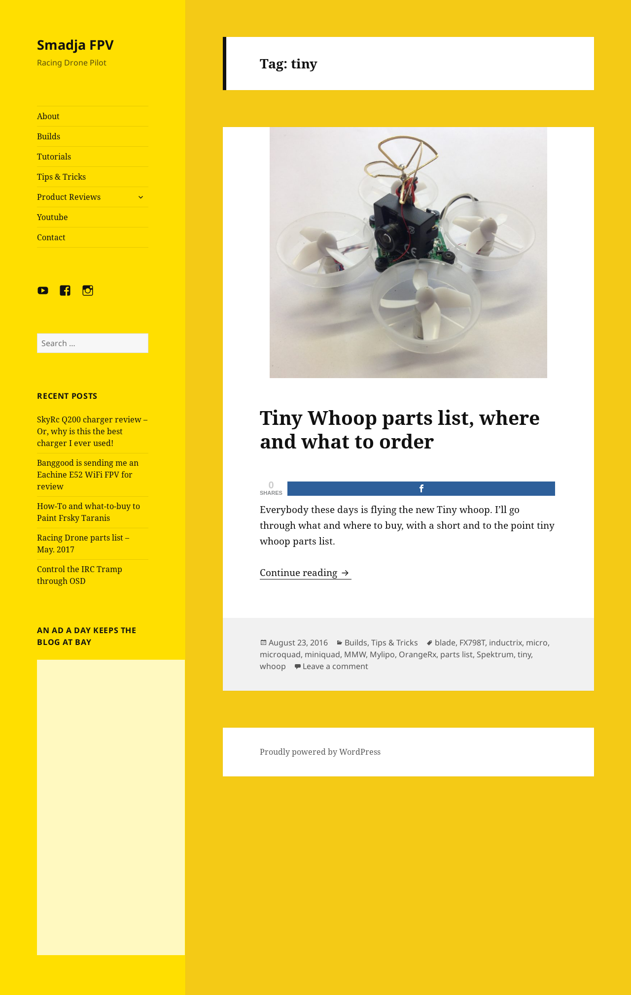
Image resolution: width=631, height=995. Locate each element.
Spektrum (495, 654)
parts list (456, 654)
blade (445, 642)
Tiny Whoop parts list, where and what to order (400, 429)
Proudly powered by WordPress (320, 751)
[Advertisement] (111, 807)
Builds (48, 136)
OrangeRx (417, 654)
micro (537, 642)
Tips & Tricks (61, 176)
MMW (355, 654)
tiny (524, 654)
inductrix (505, 642)
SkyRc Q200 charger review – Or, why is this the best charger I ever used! (92, 431)
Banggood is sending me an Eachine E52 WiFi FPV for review (88, 474)
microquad (280, 654)
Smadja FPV (75, 44)
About (48, 116)
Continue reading (305, 572)
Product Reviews (69, 197)
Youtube (52, 217)
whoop (273, 666)
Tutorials (54, 156)
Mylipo (382, 654)
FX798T (472, 642)
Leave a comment (335, 666)
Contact (51, 237)
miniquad (322, 654)
